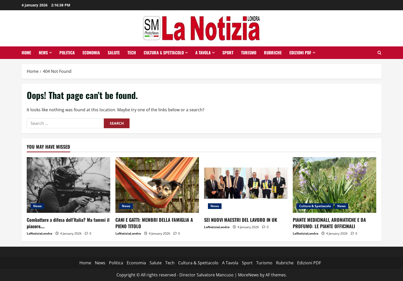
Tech (131, 52)
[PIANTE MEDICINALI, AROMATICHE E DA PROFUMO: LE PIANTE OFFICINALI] (334, 185)
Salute (114, 52)
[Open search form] (379, 53)
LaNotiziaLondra (39, 233)
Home (26, 52)
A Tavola (203, 52)
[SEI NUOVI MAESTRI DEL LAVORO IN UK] (246, 185)
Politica (67, 52)
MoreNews (248, 275)
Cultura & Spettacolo (164, 52)
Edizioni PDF (300, 52)
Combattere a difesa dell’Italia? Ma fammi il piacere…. (68, 222)
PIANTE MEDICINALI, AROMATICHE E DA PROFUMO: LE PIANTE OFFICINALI (329, 222)
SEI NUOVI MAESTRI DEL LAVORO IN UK (240, 219)
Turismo (248, 52)
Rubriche (273, 52)
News (43, 52)
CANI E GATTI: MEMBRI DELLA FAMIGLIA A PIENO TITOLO (154, 222)
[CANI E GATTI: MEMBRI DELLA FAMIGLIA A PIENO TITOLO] (157, 185)
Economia (91, 52)
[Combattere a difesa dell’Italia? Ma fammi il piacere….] (68, 185)
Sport (227, 52)
